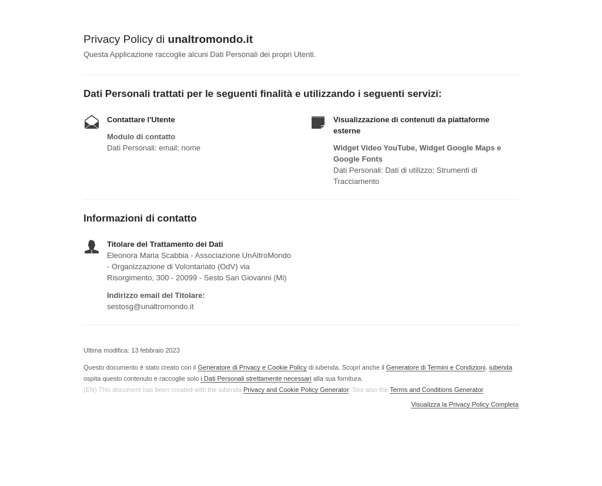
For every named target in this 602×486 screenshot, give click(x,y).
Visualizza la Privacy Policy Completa (465, 404)
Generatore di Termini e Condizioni (436, 367)
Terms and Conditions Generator (436, 389)
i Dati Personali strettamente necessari (255, 378)
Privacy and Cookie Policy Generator (296, 389)
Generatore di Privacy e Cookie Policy (252, 367)
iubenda (500, 367)
